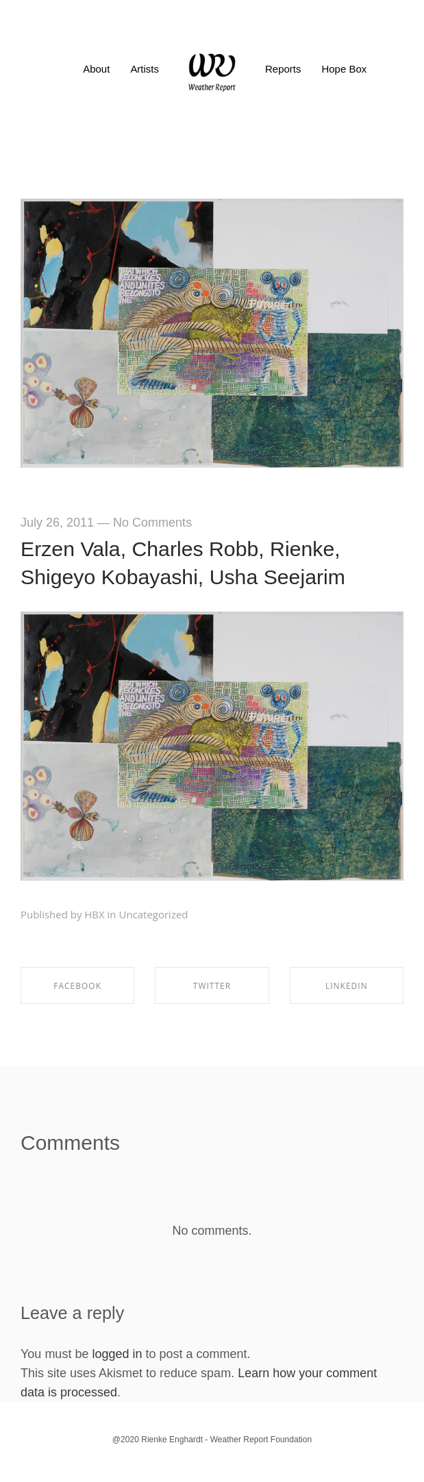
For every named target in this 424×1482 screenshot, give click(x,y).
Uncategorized (153, 914)
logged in (117, 1354)
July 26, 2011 (57, 522)
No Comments (152, 522)
